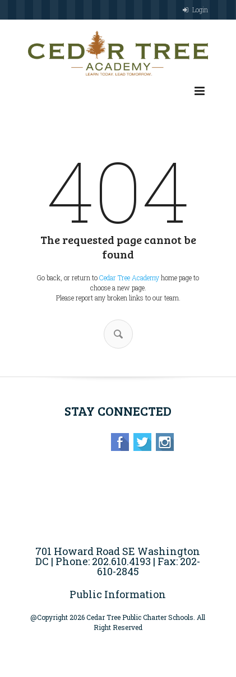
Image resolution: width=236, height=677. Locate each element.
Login (200, 9)
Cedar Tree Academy (129, 277)
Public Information (118, 594)
